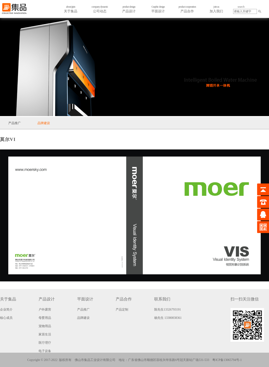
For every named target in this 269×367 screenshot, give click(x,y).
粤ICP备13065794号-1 (227, 360)
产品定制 (122, 309)
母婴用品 (45, 318)
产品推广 (14, 123)
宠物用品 (45, 326)
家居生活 (45, 334)
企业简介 (6, 309)
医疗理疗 (45, 342)
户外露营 (45, 309)
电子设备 (45, 351)
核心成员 (6, 318)
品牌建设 (43, 123)
